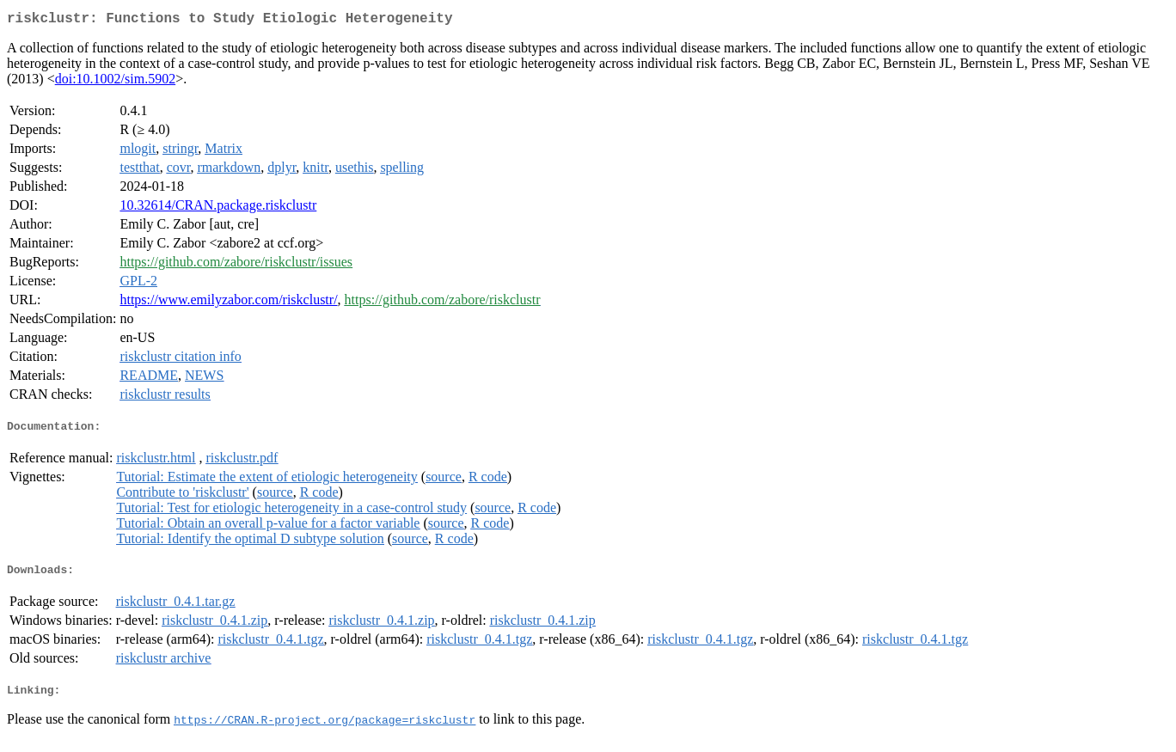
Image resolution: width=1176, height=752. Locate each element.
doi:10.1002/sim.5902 (115, 82)
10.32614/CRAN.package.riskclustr (217, 208)
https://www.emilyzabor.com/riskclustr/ (228, 303)
